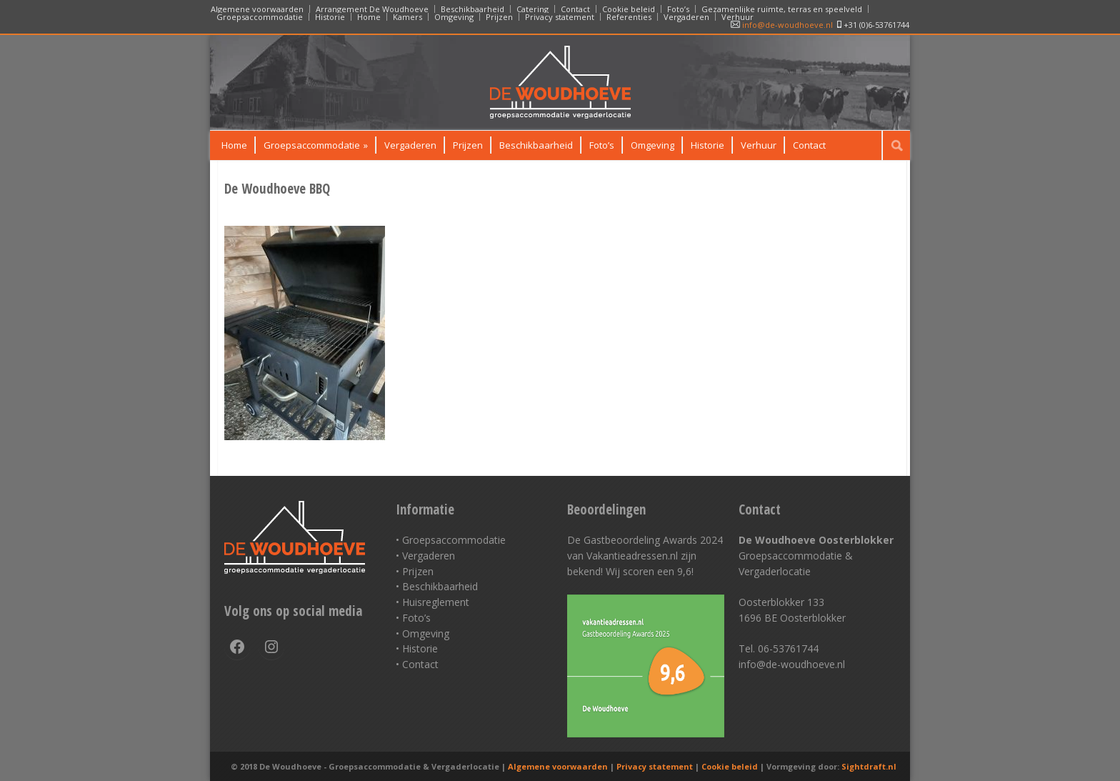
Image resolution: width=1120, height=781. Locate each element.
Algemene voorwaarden (257, 9)
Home (369, 17)
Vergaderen (686, 17)
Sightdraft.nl (868, 766)
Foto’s (678, 9)
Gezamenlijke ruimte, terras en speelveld (781, 9)
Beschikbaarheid (472, 9)
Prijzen (499, 17)
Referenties (628, 17)
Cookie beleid (628, 9)
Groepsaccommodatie (259, 17)
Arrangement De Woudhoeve (372, 9)
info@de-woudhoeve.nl (782, 24)
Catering (532, 9)
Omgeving (454, 17)
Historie (330, 17)
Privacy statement (559, 17)
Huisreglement (435, 602)
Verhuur (737, 17)
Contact (575, 9)
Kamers (407, 17)
